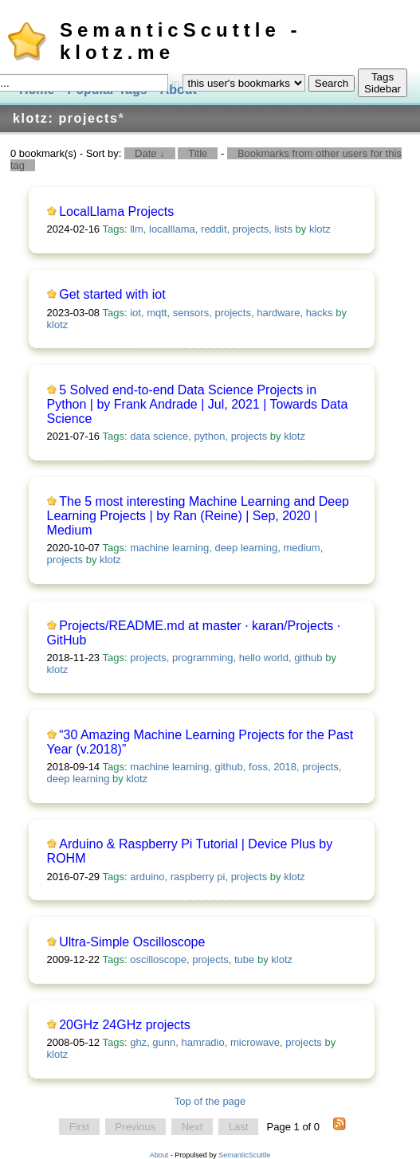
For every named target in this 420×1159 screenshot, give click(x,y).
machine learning (169, 548)
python (209, 436)
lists (283, 229)
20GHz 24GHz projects (124, 1025)
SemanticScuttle (244, 1155)
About (159, 1155)
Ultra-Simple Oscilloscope (132, 942)
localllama (172, 229)
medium (301, 548)
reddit (214, 229)
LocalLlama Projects (116, 211)
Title (197, 153)
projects (251, 229)
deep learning (245, 548)
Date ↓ (150, 153)
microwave (255, 1042)
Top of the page (210, 1101)
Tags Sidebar (382, 83)
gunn (163, 1042)
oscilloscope (158, 959)
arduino (147, 877)
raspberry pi (198, 877)
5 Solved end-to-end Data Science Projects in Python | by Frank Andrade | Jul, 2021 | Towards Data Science (197, 404)
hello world (264, 658)
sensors (191, 313)
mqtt (157, 313)
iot (135, 313)
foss (258, 767)
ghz (138, 1042)
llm (136, 229)
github (308, 658)
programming (203, 658)
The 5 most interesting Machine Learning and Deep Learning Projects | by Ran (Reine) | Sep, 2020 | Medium (198, 516)
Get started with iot (112, 294)
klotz (320, 229)
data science (159, 436)
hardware (278, 313)
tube (244, 959)
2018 (284, 767)
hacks (319, 313)
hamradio (203, 1042)
